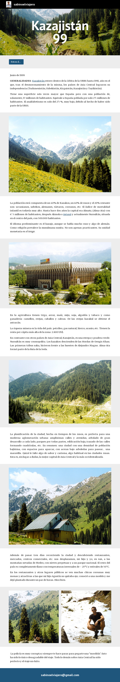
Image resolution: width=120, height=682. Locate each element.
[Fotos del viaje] (16, 61)
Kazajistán (38, 80)
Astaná (67, 214)
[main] (60, 32)
